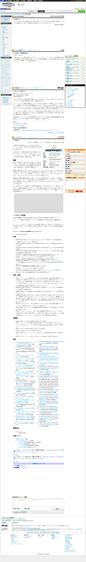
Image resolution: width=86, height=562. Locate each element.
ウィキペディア (18, 137)
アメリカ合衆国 (24, 456)
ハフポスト (21, 443)
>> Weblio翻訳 (82, 177)
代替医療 (18, 291)
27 (45, 305)
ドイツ (15, 165)
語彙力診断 (5, 102)
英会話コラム (6, 97)
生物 (3, 48)
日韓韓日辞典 (29, 0)
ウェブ (30, 450)
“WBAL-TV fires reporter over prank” (47, 356)
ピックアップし (39, 105)
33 (34, 330)
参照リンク (15, 121)
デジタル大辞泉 (18, 50)
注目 (40, 111)
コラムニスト (18, 60)
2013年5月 (29, 23)
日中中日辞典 (23, 0)
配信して (46, 103)
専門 (42, 99)
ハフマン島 (69, 103)
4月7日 (69, 156)
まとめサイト (53, 178)
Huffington (27, 100)
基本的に (25, 103)
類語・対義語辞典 (8, 0)
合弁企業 (52, 217)
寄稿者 (68, 73)
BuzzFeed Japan (20, 234)
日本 (23, 164)
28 (25, 309)
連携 (29, 108)
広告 (50, 163)
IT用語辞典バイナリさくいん (30, 525)
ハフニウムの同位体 (71, 90)
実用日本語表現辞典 (19, 16)
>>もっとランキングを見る (79, 174)
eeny (22, 130)
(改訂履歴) (29, 529)
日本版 (35, 23)
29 (43, 312)
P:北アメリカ (24, 458)
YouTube (58, 287)
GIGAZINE (25, 130)
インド (24, 167)
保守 (24, 239)
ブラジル (26, 165)
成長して (18, 112)
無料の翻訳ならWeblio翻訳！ (23, 5)
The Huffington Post (27, 21)
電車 (3, 31)
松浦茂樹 (20, 252)
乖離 (68, 166)
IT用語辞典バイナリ (19, 88)
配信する (56, 59)
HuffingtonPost (19, 96)
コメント (49, 59)
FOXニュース (31, 279)
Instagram (37, 445)
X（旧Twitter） (38, 442)
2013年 (62, 57)
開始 (19, 59)
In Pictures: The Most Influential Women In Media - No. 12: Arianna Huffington (48, 416)
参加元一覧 (83, 8)
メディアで (23, 105)
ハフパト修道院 (70, 95)
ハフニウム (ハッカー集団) (72, 89)
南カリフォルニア (58, 322)
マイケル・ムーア (45, 173)
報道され (25, 114)
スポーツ (4, 47)
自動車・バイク (6, 32)
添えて (52, 59)
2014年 (35, 165)
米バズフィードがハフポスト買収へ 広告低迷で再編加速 (25, 344)
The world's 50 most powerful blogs (47, 407)
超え (53, 112)
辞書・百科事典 (10, 14)
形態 (19, 105)
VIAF (24, 465)
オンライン (38, 99)
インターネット (24, 450)
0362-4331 (44, 399)
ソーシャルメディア (20, 108)
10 (48, 247)
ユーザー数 (48, 112)
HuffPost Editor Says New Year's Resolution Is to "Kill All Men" (48, 391)
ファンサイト (41, 130)
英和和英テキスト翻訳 (19, 497)
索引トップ (27, 16)
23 (61, 290)
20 (21, 283)
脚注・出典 (69, 81)
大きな (37, 111)
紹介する (55, 105)
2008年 (17, 243)
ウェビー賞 (26, 321)
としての (44, 106)
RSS (48, 554)
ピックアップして (56, 103)
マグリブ (28, 164)
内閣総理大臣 (57, 117)
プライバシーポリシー (15, 541)
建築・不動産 (5, 37)
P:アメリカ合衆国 (31, 458)
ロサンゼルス (46, 322)
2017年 (22, 59)
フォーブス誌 (37, 332)
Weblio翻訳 (67, 539)
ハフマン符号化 (70, 106)
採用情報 (53, 538)
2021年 (14, 231)
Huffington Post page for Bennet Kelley (48, 406)
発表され (44, 118)
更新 (62, 24)
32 (39, 328)
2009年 (36, 243)
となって (58, 108)
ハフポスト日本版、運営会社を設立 (24, 393)
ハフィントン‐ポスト (71, 58)
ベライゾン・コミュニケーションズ (29, 256)
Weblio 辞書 (79, 0)
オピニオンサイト (38, 106)
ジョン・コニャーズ (46, 170)
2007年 (21, 321)
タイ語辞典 (67, 546)
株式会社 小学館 (15, 523)
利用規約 (12, 539)
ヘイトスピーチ (21, 281)
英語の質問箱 (6, 100)
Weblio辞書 (78, 529)
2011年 (17, 247)
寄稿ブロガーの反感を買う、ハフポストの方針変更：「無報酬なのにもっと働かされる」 (48, 373)
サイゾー (27, 361)
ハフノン (68, 92)
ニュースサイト (47, 99)
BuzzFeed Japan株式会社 (54, 159)
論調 (68, 67)
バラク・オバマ (56, 171)
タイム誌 (22, 330)
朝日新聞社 (46, 217)
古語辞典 (34, 0)
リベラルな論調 (28, 60)
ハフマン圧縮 (69, 101)
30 (36, 324)
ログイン (73, 0)
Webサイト (42, 112)
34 (57, 332)
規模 (17, 114)
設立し (33, 100)
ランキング (32, 16)
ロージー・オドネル (55, 170)
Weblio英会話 (6, 98)
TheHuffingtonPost (20, 95)
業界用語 (4, 27)
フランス (36, 162)
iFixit (45, 130)
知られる (34, 60)
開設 (59, 57)
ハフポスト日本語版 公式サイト (22, 440)
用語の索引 (30, 50)
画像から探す (27, 537)
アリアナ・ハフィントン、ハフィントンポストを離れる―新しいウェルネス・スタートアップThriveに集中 (25, 413)
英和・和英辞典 (16, 0)
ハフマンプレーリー (71, 99)
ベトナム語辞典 (68, 547)
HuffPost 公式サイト (20, 438)
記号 (2, 93)
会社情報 (53, 537)
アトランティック (23, 303)
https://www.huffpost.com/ (54, 153)
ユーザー (54, 111)
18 (49, 271)
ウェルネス (36, 262)
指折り (49, 111)
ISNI (21, 465)
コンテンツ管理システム (37, 295)
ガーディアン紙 (34, 336)
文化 (3, 40)
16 (20, 263)
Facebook (62, 106)
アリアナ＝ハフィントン (36, 57)
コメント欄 (69, 64)
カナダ (30, 162)
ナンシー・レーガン (24, 278)
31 (59, 324)
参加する (38, 118)
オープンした (49, 23)
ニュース (24, 106)
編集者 (44, 59)
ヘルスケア (5, 44)
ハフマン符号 (69, 104)
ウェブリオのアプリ (28, 536)
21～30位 (78, 151)
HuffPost (27, 95)
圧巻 (68, 168)
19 (19, 283)
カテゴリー (41, 88)
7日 (32, 23)
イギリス (25, 162)
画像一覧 (36, 88)
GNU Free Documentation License (33, 528)
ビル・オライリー (43, 279)
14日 (60, 24)
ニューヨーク (47, 243)
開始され (33, 99)
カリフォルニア (38, 278)
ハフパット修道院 (70, 93)
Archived (45, 403)
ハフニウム (69, 87)
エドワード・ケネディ (34, 175)
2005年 (28, 57)
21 (36, 285)
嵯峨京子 (69, 158)
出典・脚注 (69, 75)
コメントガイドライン (23, 355)
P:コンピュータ (35, 451)
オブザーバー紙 (23, 328)
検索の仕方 (13, 537)
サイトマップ (13, 542)
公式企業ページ (54, 536)
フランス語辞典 (68, 543)
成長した (21, 114)
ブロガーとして (32, 118)
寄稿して (43, 108)
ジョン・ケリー (24, 173)
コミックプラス (49, 130)
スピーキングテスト (7, 103)
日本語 (31, 117)
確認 (68, 160)
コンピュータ (5, 29)
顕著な (53, 108)
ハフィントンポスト (18, 21)
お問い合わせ (40, 536)
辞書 (2, 0)
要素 (47, 106)
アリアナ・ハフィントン (54, 161)
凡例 (38, 50)
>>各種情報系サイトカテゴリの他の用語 (55, 132)
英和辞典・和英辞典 (68, 538)
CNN (62, 112)
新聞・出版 (69, 78)
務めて (40, 100)
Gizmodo (29, 130)
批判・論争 (69, 70)
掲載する (19, 23)
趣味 (3, 45)
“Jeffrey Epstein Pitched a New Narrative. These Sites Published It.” (48, 396)
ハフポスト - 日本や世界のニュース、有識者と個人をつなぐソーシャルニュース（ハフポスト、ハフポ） (25, 375)
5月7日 (27, 217)
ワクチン (26, 291)
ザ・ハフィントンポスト (22, 93)
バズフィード (25, 268)
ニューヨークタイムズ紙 (34, 112)
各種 (37, 21)
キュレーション (30, 106)
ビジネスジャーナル (20, 361)
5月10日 (48, 117)
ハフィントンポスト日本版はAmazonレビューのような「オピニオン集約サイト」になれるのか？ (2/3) (25, 367)
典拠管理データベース (37, 463)
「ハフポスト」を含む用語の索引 (20, 511)
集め (42, 111)
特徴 (56, 108)
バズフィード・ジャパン (49, 270)
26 (23, 301)
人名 (3, 52)
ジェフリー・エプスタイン (57, 311)
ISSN (40, 399)
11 (34, 252)
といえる (53, 106)
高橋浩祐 (49, 254)
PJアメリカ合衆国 (39, 458)
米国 (15, 57)
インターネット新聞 (21, 57)
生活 (3, 42)
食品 (3, 50)
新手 (24, 111)
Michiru (69, 172)
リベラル (34, 145)
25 (16, 293)
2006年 (17, 321)
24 (63, 290)
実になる (69, 164)
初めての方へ (77, 8)
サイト (22, 23)
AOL (24, 247)
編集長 (36, 100)
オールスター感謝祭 (72, 162)
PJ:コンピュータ (28, 451)
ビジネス (4, 26)
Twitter (57, 106)
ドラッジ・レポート (57, 181)
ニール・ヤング (25, 175)
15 (57, 258)
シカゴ (32, 243)
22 (22, 288)
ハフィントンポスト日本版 (18, 125)
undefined (70, 170)
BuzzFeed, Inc (52, 157)
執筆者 (68, 61)
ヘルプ (84, 0)
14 (44, 256)
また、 (32, 108)
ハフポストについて (21, 371)
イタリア (19, 164)
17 (59, 269)
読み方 (14, 93)
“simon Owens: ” (48, 359)
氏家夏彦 (69, 68)
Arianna (23, 100)
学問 (3, 39)
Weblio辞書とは (14, 536)
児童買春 (42, 311)
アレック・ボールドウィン (55, 173)
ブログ (48, 21)
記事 (57, 21)
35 (51, 336)
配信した (54, 21)
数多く (35, 108)
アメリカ (30, 145)
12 (35, 252)
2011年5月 (25, 112)
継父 (68, 154)
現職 (53, 117)
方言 (3, 53)
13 (58, 254)
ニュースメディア (42, 21)
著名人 (62, 59)
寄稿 (23, 60)
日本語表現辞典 (17, 14)
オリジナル (21, 383)
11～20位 (73, 151)
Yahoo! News (57, 112)
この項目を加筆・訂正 (50, 450)
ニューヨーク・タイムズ (25, 311)
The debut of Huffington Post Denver (24, 386)
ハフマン (68, 98)
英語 (50, 154)
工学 (3, 35)
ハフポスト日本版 (25, 349)
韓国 (31, 165)
